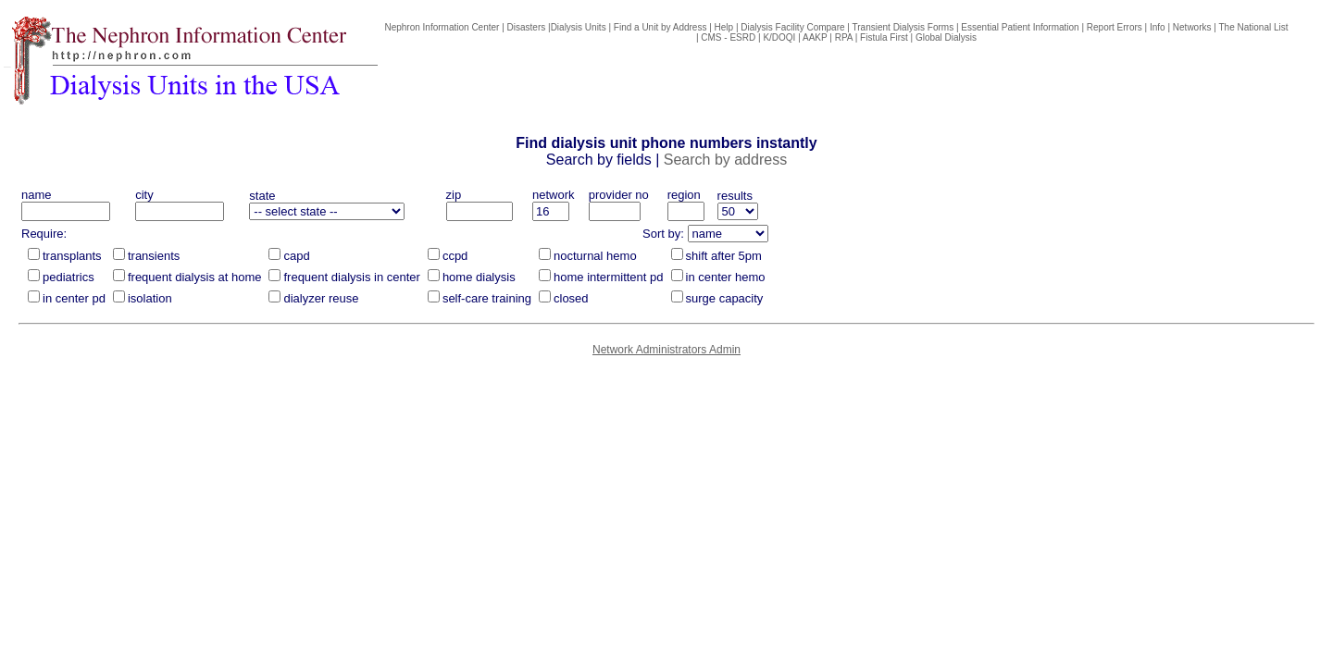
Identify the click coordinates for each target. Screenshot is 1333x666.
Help (724, 27)
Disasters (526, 27)
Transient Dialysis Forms (903, 27)
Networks (1192, 27)
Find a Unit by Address (660, 27)
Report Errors (1114, 27)
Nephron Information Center (441, 27)
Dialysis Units (578, 27)
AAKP (815, 37)
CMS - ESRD (728, 37)
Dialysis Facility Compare (792, 27)
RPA (844, 37)
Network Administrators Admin (666, 349)
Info (1157, 27)
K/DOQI (779, 37)
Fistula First (884, 37)
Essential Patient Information (1019, 27)
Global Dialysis (946, 37)
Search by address (725, 159)
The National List (1254, 27)
